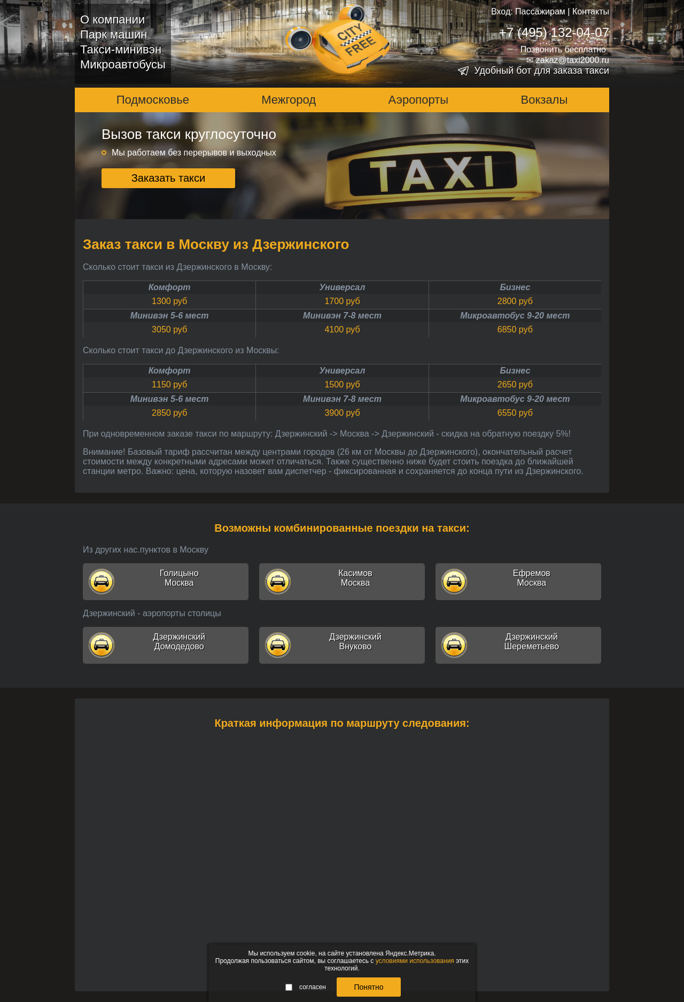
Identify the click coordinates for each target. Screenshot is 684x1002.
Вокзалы (544, 99)
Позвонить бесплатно (563, 49)
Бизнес (515, 287)
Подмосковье (152, 99)
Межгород (288, 99)
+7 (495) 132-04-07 (554, 32)
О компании (112, 19)
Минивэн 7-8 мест (342, 315)
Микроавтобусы (123, 64)
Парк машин (113, 34)
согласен (305, 987)
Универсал (343, 287)
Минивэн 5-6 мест (169, 315)
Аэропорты (418, 99)
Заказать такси (168, 178)
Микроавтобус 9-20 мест (515, 315)
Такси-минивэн (120, 49)
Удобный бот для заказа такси (541, 70)
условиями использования (415, 961)
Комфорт (170, 287)
